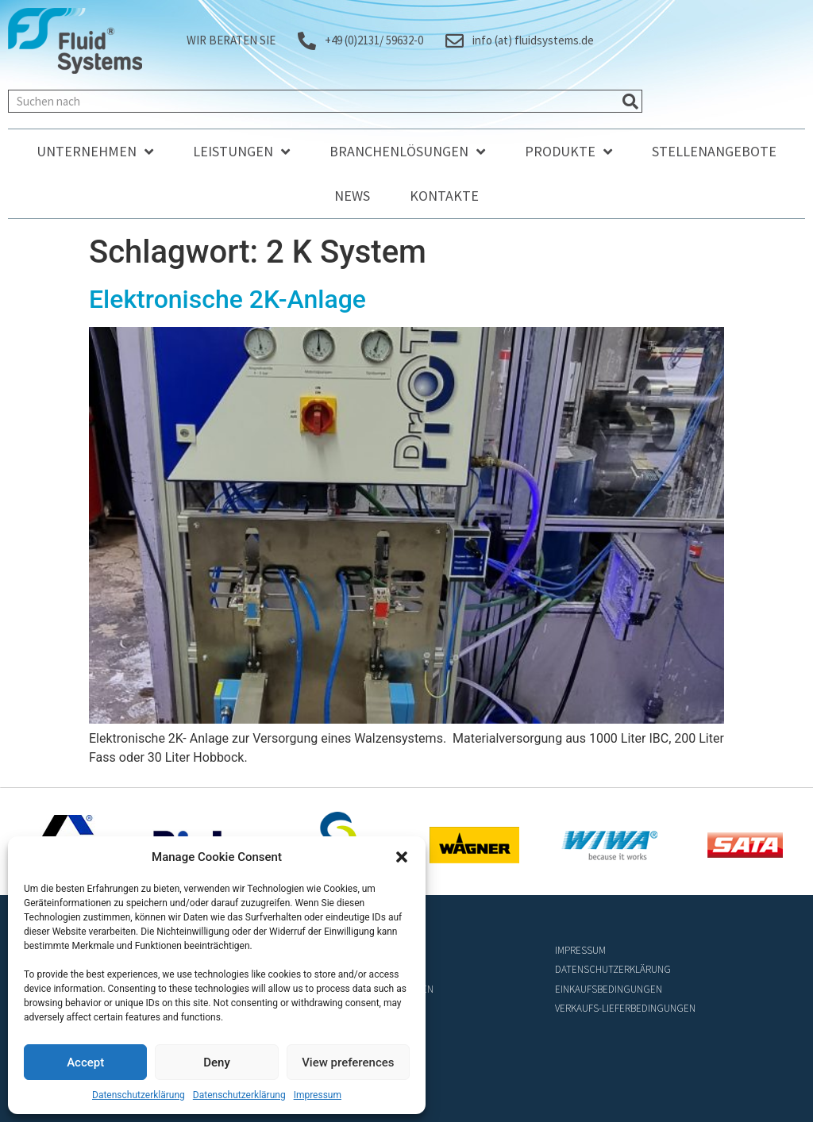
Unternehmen (95, 151)
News (352, 195)
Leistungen (241, 151)
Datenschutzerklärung (138, 1095)
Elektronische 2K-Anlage (227, 299)
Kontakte (444, 195)
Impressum (317, 1095)
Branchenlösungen (407, 151)
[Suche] (630, 101)
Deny (216, 1062)
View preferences (348, 1062)
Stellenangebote (714, 151)
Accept (85, 1062)
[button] (402, 857)
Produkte (568, 151)
